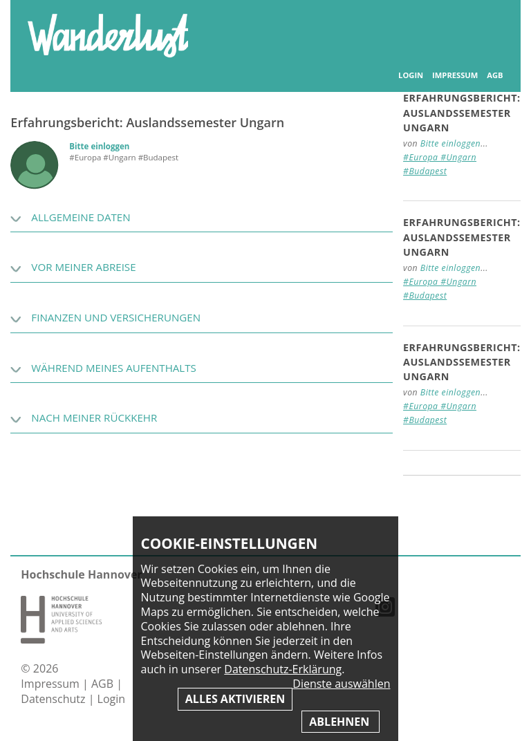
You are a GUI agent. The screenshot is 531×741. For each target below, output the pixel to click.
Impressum (455, 75)
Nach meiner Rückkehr (94, 417)
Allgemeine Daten (80, 217)
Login (410, 75)
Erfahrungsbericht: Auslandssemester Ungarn (462, 112)
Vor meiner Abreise (83, 267)
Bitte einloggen (99, 146)
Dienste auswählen (341, 684)
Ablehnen (340, 721)
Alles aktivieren (235, 698)
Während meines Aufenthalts (113, 368)
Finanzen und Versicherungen (116, 317)
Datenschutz (54, 698)
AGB (495, 75)
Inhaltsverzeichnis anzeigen (488, 27)
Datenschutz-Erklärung (283, 669)
